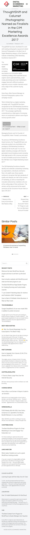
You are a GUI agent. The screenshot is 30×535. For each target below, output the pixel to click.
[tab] (12, 254)
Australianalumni (8, 372)
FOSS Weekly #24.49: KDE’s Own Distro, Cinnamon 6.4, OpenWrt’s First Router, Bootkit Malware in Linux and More (13, 413)
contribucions (7, 425)
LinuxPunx (5, 491)
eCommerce (15, 8)
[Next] (26, 238)
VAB (3, 510)
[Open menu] (26, 4)
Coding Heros (7, 388)
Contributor (10, 43)
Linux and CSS (6, 449)
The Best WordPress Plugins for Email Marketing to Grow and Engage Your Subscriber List (13, 431)
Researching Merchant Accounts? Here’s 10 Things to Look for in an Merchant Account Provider (22, 203)
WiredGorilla (7, 407)
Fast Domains (6, 349)
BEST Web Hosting (8, 326)
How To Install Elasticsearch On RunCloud (14, 495)
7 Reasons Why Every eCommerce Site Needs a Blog (8, 200)
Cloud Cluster (7, 473)
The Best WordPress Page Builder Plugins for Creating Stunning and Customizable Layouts (14, 287)
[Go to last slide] (3, 238)
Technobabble (7, 305)
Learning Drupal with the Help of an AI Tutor (15, 477)
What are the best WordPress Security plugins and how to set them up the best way (14, 273)
